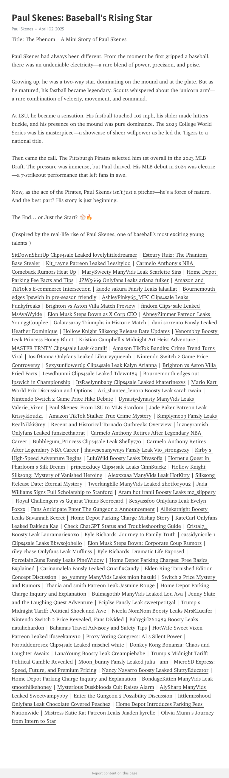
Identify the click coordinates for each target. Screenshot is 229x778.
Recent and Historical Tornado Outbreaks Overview (111, 424)
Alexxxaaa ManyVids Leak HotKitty (149, 475)
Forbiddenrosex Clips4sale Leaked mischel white (68, 644)
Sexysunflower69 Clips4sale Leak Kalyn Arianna (101, 365)
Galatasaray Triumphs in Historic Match (100, 322)
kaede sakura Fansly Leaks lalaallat (136, 289)
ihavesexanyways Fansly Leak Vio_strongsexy (136, 450)
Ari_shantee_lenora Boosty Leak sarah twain (149, 390)
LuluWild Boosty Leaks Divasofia (125, 458)
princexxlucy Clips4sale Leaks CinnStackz (118, 467)
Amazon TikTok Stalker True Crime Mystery (100, 416)
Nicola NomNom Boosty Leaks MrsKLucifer (162, 610)
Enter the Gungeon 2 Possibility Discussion (123, 695)
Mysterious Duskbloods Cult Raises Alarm (105, 687)
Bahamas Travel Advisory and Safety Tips (98, 627)
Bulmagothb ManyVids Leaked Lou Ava (137, 594)
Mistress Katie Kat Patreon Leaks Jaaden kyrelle (99, 712)
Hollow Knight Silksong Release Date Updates (116, 331)
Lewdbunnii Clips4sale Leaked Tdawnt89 (90, 373)
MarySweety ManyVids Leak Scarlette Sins (131, 272)
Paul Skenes (22, 29)
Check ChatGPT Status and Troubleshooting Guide (122, 526)
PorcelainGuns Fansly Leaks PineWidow (58, 560)
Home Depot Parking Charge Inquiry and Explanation (74, 678)
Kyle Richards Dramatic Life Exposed (141, 551)
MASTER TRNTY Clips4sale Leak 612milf (59, 348)
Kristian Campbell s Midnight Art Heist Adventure (137, 339)
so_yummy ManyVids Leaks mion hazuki (109, 577)
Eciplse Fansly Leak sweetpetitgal (136, 602)
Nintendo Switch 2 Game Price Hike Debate (62, 399)
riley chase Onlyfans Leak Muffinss (52, 551)
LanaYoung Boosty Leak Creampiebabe (100, 653)
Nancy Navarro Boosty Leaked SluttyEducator (155, 670)
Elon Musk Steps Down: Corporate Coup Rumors (145, 543)
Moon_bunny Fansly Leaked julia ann (123, 661)
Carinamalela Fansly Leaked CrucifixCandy (89, 568)
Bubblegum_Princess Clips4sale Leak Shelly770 (87, 441)
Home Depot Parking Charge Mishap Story (120, 517)
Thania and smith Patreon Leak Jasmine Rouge (100, 585)
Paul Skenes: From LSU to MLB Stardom (96, 407)
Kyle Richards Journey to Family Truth (130, 534)
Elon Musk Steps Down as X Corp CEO (92, 314)
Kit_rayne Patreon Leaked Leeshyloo (88, 263)
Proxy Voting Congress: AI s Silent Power (134, 636)
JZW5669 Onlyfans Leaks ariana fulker (124, 280)
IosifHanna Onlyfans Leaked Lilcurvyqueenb (79, 356)
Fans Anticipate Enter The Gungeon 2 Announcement (93, 509)
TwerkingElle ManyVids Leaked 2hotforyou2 (139, 484)
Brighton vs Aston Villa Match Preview (90, 306)
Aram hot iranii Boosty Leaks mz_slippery (167, 492)
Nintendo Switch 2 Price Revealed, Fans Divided (68, 619)
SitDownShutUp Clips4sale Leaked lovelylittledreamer (74, 255)
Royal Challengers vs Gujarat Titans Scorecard (69, 501)
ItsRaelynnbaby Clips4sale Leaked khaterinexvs (130, 382)
